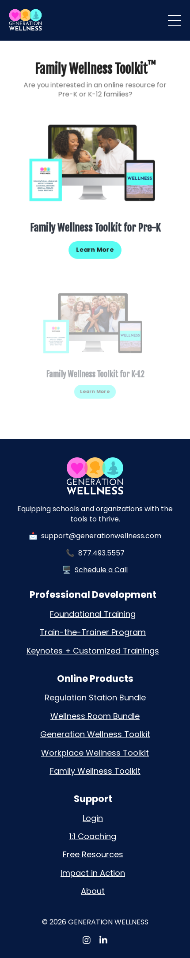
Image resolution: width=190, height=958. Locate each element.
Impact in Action (93, 872)
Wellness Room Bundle (95, 716)
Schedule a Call (101, 570)
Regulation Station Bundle (95, 697)
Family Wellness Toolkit (95, 770)
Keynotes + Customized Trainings (93, 650)
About (93, 891)
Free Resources (93, 854)
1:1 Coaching (92, 836)
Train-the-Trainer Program (93, 632)
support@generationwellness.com (101, 536)
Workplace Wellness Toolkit (95, 752)
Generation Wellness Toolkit (95, 734)
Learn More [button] (95, 248)
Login (93, 818)
